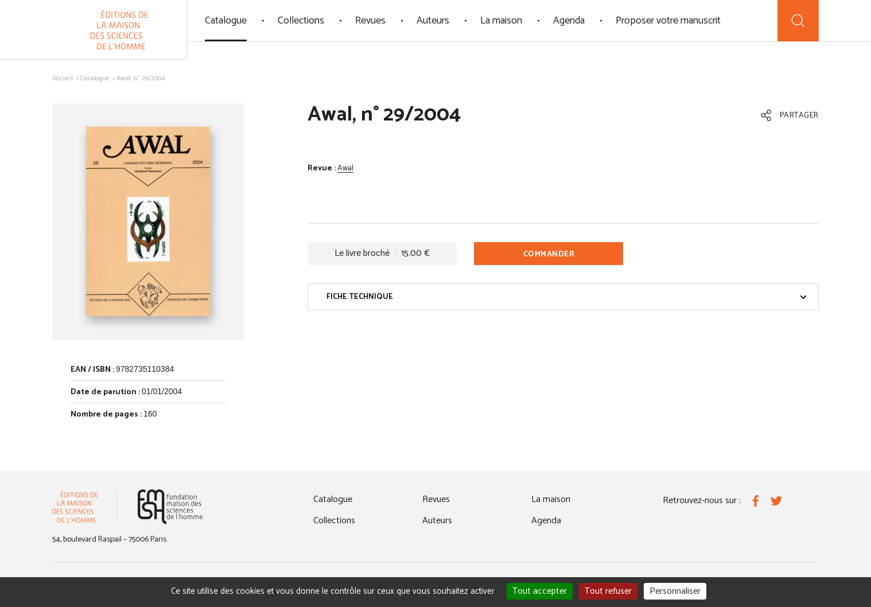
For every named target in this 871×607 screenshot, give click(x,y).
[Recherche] (798, 20)
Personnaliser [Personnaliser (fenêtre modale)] (675, 591)
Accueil (62, 78)
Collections (301, 20)
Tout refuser (608, 591)
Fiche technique (566, 297)
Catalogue (226, 20)
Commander (549, 254)
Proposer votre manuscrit (668, 20)
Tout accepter (539, 591)
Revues (370, 20)
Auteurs (433, 20)
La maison (501, 20)
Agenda (569, 20)
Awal (345, 168)
